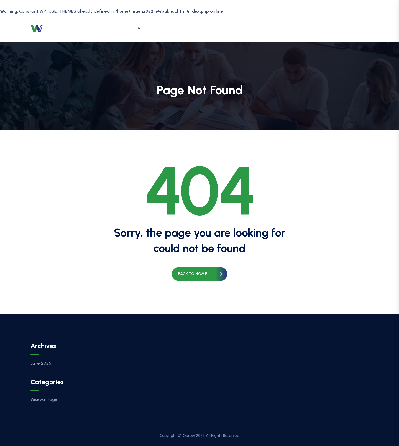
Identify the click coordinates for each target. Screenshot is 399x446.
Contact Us (225, 28)
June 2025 (40, 363)
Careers (192, 28)
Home (98, 28)
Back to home (192, 274)
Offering (126, 28)
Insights (162, 28)
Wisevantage (43, 399)
